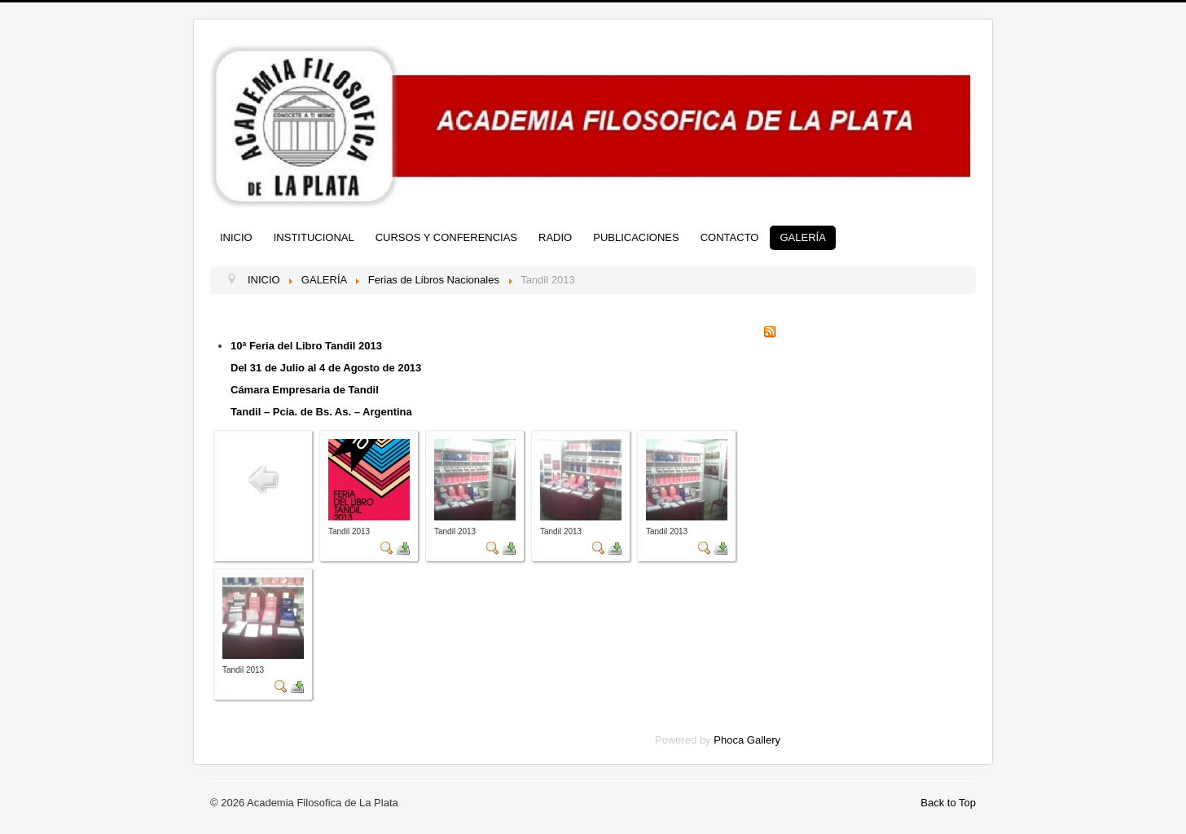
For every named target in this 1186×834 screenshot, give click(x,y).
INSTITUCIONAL (314, 237)
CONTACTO (730, 237)
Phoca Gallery (747, 740)
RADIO (555, 237)
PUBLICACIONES (636, 237)
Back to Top (948, 803)
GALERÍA (802, 237)
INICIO (236, 237)
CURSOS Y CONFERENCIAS (446, 237)
